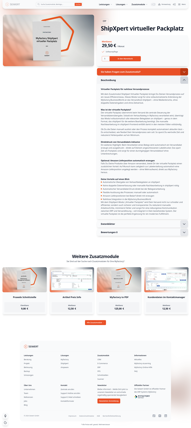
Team (26, 393)
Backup (27, 371)
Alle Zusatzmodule (95, 322)
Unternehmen (29, 389)
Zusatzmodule (140, 4)
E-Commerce (102, 363)
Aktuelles (138, 359)
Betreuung (28, 367)
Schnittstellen (102, 375)
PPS (98, 371)
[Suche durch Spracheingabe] (5, 416)
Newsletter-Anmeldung (109, 401)
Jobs (25, 401)
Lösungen (122, 4)
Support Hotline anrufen (70, 393)
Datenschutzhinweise (86, 416)
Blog (26, 405)
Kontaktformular (67, 401)
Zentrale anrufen (67, 389)
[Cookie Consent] (5, 423)
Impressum (72, 416)
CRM (99, 359)
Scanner (100, 379)
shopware (64, 367)
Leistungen (106, 4)
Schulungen (28, 375)
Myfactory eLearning (142, 363)
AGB (98, 416)
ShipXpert (64, 363)
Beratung (27, 359)
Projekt (26, 363)
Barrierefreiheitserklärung (112, 416)
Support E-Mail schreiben (71, 397)
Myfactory (65, 359)
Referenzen (28, 397)
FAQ (136, 371)
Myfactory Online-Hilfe (143, 367)
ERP (104, 21)
